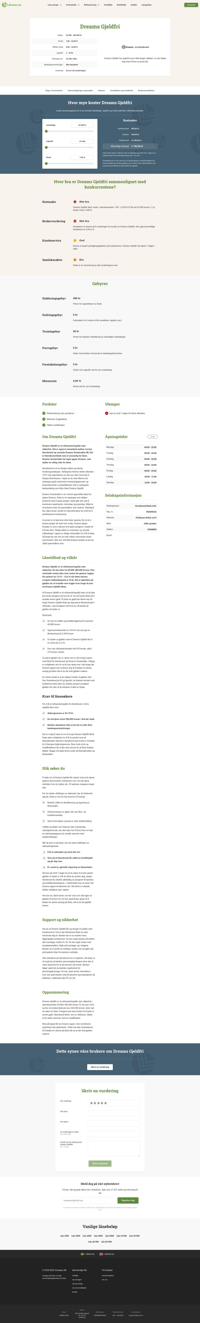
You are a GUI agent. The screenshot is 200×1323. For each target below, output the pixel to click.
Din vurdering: (65, 1101)
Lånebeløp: (51, 125)
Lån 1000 (64, 1235)
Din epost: (64, 1122)
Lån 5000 (109, 1235)
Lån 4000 (98, 1235)
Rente (48, 157)
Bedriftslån (121, 5)
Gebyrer (101, 91)
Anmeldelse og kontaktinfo (121, 91)
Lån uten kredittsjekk (79, 1288)
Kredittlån (108, 5)
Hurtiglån (75, 1276)
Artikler (134, 5)
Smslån (74, 1292)
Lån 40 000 (93, 1241)
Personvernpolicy (108, 1276)
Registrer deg (128, 1200)
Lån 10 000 (122, 1235)
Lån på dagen (77, 1280)
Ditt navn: (64, 1111)
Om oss (104, 1280)
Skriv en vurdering (100, 1067)
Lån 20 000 (134, 1235)
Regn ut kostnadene (54, 91)
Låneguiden (147, 5)
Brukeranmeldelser (146, 91)
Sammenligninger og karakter (80, 91)
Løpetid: (49, 141)
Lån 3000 (87, 1235)
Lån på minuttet (77, 1284)
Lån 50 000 (106, 1241)
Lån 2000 (75, 1235)
